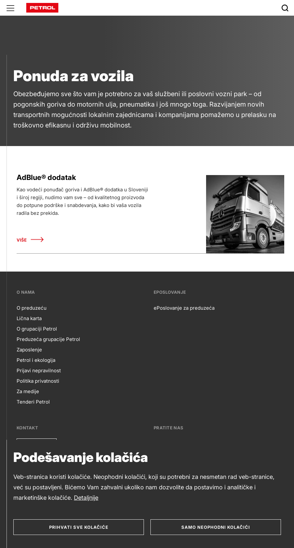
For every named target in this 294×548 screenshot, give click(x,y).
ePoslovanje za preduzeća (184, 308)
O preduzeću (32, 308)
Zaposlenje (29, 350)
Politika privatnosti (38, 381)
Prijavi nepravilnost (39, 370)
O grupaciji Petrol (37, 329)
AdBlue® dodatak (46, 177)
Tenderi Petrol (33, 402)
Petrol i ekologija (36, 360)
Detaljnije (86, 497)
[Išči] (284, 7)
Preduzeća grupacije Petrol (48, 339)
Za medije (28, 391)
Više (30, 240)
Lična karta (29, 318)
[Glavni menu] (10, 7)
